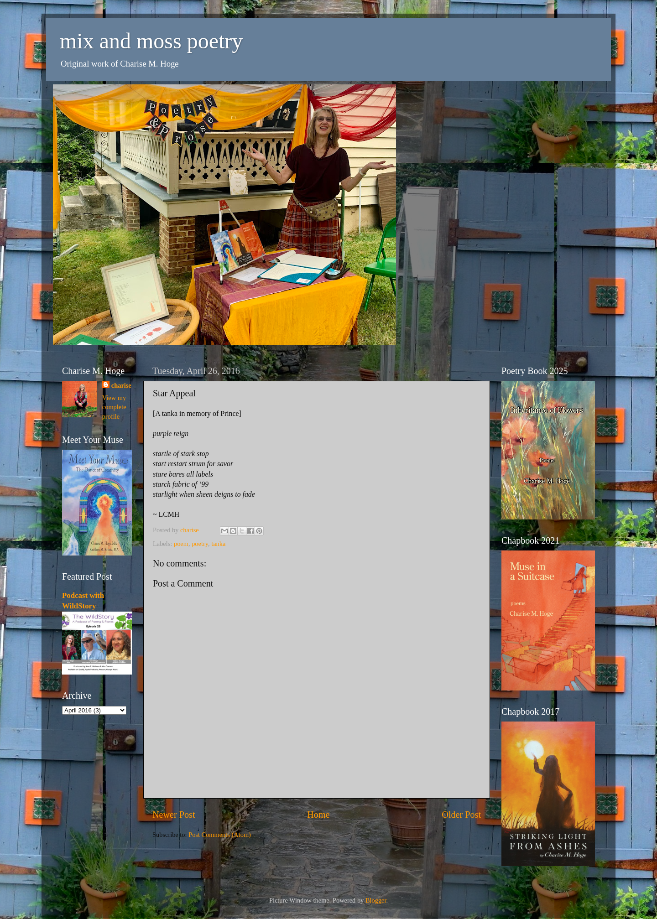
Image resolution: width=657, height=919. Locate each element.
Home (318, 815)
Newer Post (173, 815)
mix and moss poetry (151, 41)
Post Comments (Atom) (219, 834)
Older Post (461, 815)
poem (181, 543)
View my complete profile (114, 407)
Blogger (375, 900)
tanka (218, 543)
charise (121, 385)
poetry (200, 543)
